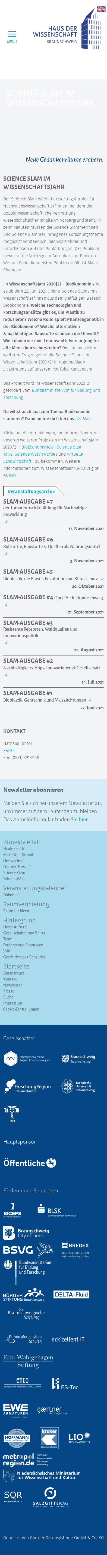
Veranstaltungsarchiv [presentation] (31, 491)
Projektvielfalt (21, 842)
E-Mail (9, 750)
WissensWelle (14, 879)
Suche (8, 997)
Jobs (7, 951)
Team (7, 939)
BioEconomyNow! (38, 447)
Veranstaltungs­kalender (34, 888)
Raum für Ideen (16, 911)
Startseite (16, 967)
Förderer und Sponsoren (23, 945)
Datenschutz (13, 973)
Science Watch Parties (36, 454)
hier (12, 475)
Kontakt (10, 979)
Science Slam (14, 873)
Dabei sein (12, 895)
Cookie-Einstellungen (21, 1009)
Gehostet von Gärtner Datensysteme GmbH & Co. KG (53, 1538)
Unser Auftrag (15, 927)
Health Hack (13, 849)
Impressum (12, 1003)
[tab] (33, 491)
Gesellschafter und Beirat (24, 933)
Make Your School (18, 855)
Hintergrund (19, 921)
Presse (8, 991)
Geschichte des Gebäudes (24, 957)
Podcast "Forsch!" (17, 867)
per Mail (82, 419)
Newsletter (12, 985)
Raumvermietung (26, 904)
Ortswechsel (13, 861)
